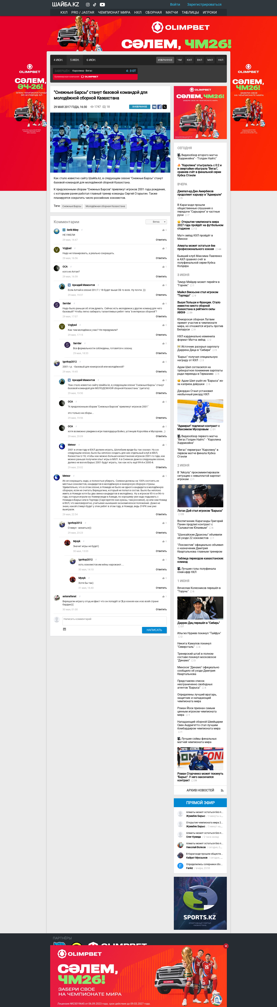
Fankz (189, 868)
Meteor (72, 444)
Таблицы (190, 12)
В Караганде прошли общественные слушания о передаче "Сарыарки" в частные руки (198, 210)
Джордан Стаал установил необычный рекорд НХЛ (195, 392)
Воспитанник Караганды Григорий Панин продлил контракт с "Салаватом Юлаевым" (200, 524)
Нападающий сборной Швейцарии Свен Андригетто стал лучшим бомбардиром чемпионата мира (200, 725)
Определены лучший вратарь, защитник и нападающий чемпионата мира (197, 698)
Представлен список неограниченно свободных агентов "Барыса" (195, 684)
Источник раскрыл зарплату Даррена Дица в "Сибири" (198, 348)
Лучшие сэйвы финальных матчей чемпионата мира (197, 740)
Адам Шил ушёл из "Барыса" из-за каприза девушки (200, 382)
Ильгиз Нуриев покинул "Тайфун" (199, 633)
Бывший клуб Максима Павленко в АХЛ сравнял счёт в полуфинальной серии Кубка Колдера (199, 261)
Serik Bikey (72, 229)
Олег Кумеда (193, 836)
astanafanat (69, 596)
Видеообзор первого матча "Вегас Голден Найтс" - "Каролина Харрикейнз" (199, 439)
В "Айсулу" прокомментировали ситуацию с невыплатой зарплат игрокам (199, 476)
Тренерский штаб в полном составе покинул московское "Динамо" (196, 657)
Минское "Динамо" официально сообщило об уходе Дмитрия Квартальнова (198, 671)
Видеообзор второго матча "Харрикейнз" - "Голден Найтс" (197, 156)
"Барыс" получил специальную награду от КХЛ (197, 358)
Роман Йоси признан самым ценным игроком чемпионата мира (197, 711)
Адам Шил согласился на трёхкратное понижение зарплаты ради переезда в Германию (200, 370)
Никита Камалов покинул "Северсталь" (194, 645)
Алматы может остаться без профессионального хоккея (219, 812)
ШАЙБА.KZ (65, 4)
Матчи (172, 12)
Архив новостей (200, 790)
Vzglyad (67, 248)
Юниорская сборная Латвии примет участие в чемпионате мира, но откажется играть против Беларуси (200, 324)
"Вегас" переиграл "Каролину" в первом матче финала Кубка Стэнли (197, 453)
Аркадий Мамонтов (83, 285)
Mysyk (76, 541)
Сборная (153, 12)
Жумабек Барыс (195, 816)
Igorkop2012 (70, 361)
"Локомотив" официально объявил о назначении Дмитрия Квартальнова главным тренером (200, 548)
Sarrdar (67, 303)
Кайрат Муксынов (196, 857)
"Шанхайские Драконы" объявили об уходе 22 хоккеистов (199, 536)
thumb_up (163, 230)
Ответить (161, 239)
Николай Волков (196, 847)
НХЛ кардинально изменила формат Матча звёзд (196, 338)
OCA (65, 266)
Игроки (210, 12)
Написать (154, 630)
